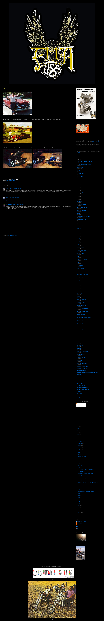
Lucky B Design (80, 225)
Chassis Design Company (82, 192)
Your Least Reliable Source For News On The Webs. (87, 372)
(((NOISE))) (79, 293)
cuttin (79, 463)
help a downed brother (82, 456)
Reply (7, 193)
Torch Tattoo (79, 393)
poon (77, 528)
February (80, 510)
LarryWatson (80, 395)
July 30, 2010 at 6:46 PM (14, 197)
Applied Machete (80, 329)
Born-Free (79, 195)
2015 (78, 430)
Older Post (70, 232)
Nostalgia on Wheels (81, 189)
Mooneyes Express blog (82, 370)
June (79, 503)
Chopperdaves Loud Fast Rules (83, 216)
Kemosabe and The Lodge (82, 311)
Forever (79, 454)
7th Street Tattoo (80, 383)
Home (37, 232)
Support (79, 501)
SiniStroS (79, 228)
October (79, 445)
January (79, 512)
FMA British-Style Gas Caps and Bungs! (85, 473)
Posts (78, 403)
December (80, 441)
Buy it (79, 476)
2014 (78, 432)
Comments (79, 406)
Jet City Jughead (79, 523)
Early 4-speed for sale (82, 475)
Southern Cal (80, 489)
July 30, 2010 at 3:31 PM (17, 188)
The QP (77, 524)
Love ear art (79, 222)
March (79, 508)
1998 (4, 89)
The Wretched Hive (81, 354)
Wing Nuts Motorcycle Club (82, 351)
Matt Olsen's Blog (80, 277)
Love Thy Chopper (81, 231)
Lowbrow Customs (81, 385)
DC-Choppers (80, 345)
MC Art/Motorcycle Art (82, 207)
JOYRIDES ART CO (81, 219)
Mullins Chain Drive (81, 247)
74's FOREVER (80, 339)
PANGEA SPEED (80, 182)
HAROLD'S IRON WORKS (83, 308)
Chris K (7, 197)
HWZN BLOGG (80, 173)
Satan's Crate (80, 381)
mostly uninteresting (81, 314)
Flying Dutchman (80, 397)
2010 (78, 439)
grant (77, 526)
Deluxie (78, 280)
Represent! (80, 480)
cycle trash (79, 391)
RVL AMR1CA (80, 336)
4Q (77, 376)
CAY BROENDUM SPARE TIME (84, 164)
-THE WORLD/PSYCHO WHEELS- (84, 161)
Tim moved (80, 460)
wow (79, 493)
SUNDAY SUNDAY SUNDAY (84, 487)
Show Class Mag (80, 268)
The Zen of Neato (80, 253)
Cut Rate (79, 348)
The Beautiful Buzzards (82, 363)
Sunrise (78, 296)
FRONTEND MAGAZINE (82, 274)
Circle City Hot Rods (81, 357)
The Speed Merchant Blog (82, 366)
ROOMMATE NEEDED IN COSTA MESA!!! (86, 469)
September (80, 447)
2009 (78, 515)
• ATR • (78, 262)
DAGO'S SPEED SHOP (82, 342)
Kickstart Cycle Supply (81, 250)
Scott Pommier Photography (83, 387)
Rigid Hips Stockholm (81, 244)
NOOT (78, 170)
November (80, 443)
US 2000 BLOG (80, 176)
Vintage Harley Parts (81, 305)
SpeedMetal (79, 332)
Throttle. (79, 374)
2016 (78, 428)
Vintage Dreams (80, 237)
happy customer (81, 458)
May (79, 505)
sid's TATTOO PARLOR (82, 368)
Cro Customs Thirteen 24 (82, 259)
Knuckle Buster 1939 (81, 198)
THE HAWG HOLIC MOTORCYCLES (85, 379)
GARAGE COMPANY (81, 299)
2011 (78, 437)
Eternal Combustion (81, 323)
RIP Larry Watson (81, 471)
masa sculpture (80, 271)
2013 (78, 434)
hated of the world (80, 290)
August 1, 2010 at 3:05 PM (18, 204)
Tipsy (79, 497)
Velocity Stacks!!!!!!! (82, 485)
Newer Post (5, 232)
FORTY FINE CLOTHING (81, 521)
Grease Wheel (80, 465)
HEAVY (78, 234)
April (79, 507)
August (79, 449)
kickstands (80, 499)
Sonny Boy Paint (80, 320)
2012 (78, 436)
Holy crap (80, 495)
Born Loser (79, 201)
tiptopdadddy (9, 188)
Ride (79, 467)
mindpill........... (80, 326)
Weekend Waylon (81, 461)
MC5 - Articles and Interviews (83, 389)
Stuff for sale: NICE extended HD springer (86, 491)
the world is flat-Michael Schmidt (84, 317)
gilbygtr (78, 256)
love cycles (79, 213)
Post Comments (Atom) (12, 235)
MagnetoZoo (79, 179)
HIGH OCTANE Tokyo (82, 287)
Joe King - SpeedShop (81, 204)
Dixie (78, 283)
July (79, 450)
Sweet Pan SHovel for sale (83, 478)
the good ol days (10, 180)
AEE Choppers (9, 204)
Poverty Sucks (80, 378)
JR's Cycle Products (81, 302)
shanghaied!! (79, 360)
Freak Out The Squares (82, 210)
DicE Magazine (80, 265)
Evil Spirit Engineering (81, 241)
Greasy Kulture (80, 185)
